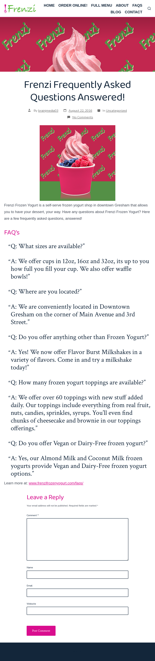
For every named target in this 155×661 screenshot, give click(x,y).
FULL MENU (101, 5)
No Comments (82, 117)
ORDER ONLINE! (72, 5)
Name (30, 567)
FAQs (137, 5)
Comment (33, 515)
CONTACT (133, 12)
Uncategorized (116, 110)
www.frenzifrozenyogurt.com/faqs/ (56, 483)
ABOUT (122, 5)
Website (31, 604)
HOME (49, 5)
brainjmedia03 (48, 110)
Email (30, 585)
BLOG (116, 12)
